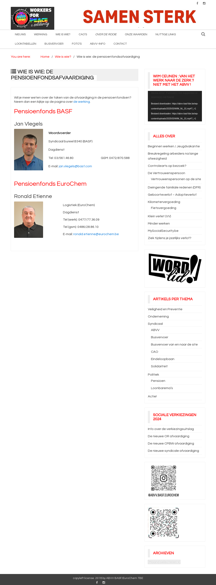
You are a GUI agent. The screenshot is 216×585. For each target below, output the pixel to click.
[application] (175, 106)
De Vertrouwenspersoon (166, 173)
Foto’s (77, 43)
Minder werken (159, 223)
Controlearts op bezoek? (167, 165)
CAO (154, 351)
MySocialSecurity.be (163, 230)
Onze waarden (136, 34)
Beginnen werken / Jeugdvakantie (174, 146)
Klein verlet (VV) (159, 216)
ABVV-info (97, 43)
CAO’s (83, 34)
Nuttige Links (166, 34)
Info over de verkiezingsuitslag (171, 429)
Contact (120, 43)
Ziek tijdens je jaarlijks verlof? (169, 238)
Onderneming (158, 316)
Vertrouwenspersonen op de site (176, 179)
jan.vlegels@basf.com (75, 166)
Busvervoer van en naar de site (174, 344)
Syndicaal (155, 323)
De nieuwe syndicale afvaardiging (173, 450)
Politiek (153, 374)
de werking (81, 101)
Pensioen (158, 380)
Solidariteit (159, 366)
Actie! (152, 396)
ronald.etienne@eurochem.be (96, 234)
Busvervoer (54, 43)
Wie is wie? (63, 34)
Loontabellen (25, 43)
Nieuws (20, 34)
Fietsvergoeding (163, 208)
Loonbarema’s (162, 388)
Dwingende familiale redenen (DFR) (174, 187)
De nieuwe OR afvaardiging (168, 436)
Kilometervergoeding (164, 202)
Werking (40, 34)
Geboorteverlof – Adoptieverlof (172, 194)
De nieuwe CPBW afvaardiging (171, 443)
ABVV (155, 330)
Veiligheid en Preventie (165, 309)
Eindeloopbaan (162, 359)
